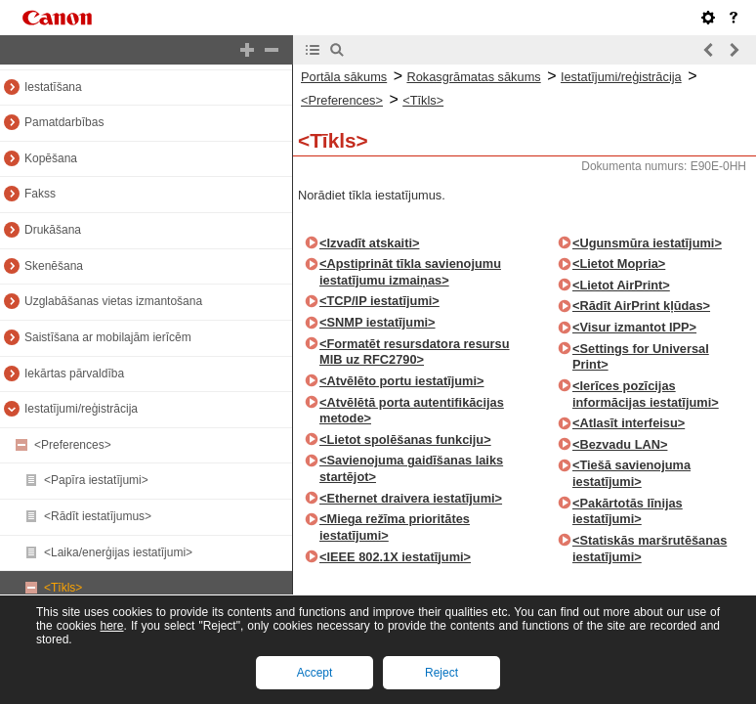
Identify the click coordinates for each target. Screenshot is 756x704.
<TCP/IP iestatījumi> (379, 300)
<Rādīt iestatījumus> (97, 516)
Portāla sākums (344, 76)
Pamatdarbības (64, 122)
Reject (441, 673)
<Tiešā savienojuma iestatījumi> (631, 473)
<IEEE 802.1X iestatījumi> (395, 557)
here (111, 626)
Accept (315, 673)
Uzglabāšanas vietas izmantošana (113, 301)
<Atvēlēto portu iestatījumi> (401, 381)
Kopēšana (50, 158)
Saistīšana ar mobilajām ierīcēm (107, 337)
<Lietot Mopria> (618, 263)
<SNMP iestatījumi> (377, 322)
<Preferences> (72, 445)
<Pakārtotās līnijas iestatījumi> (627, 511)
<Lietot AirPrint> (621, 285)
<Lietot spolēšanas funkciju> (405, 439)
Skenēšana (53, 266)
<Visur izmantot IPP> (634, 327)
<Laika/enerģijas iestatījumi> (118, 552)
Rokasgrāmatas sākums (473, 76)
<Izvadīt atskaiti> (369, 243)
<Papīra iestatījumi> (96, 480)
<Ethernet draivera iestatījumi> (410, 498)
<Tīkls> (63, 587)
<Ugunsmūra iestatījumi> (647, 243)
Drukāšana (52, 230)
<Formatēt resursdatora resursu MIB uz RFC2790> (414, 352)
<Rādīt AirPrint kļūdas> (641, 305)
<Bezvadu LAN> (619, 444)
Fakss (40, 193)
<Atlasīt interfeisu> (628, 423)
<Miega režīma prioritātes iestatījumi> (394, 527)
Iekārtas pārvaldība (74, 373)
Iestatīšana (53, 87)
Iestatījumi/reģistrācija (81, 409)
